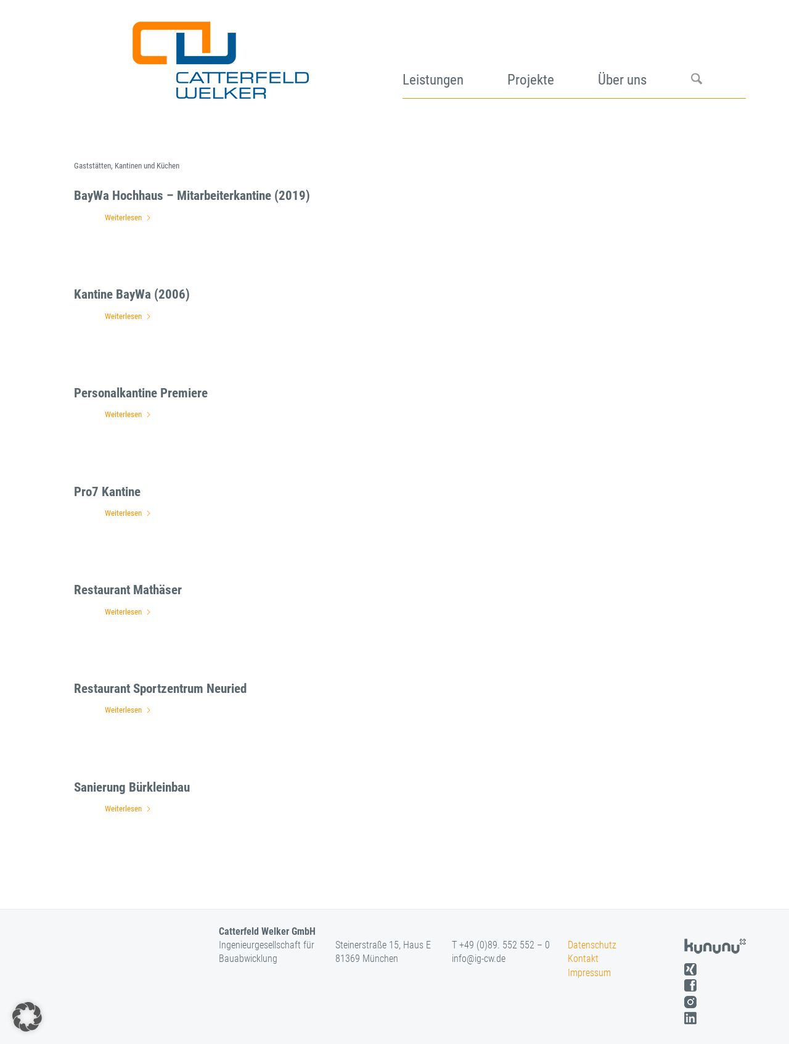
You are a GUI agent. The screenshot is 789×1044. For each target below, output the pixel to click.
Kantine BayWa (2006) (132, 294)
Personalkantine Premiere (141, 393)
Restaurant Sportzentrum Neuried (160, 688)
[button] (27, 1017)
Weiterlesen (128, 217)
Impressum (589, 973)
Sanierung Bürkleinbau (132, 787)
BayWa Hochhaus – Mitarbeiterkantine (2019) (192, 195)
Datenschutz (592, 945)
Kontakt (583, 958)
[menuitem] (455, 55)
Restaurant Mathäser (128, 589)
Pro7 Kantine (107, 491)
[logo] (219, 55)
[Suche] (718, 55)
